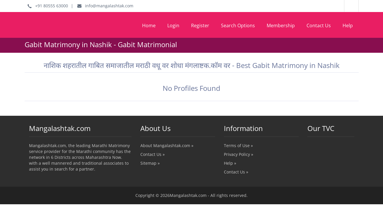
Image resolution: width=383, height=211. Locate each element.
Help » (230, 163)
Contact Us (319, 25)
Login (173, 25)
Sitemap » (150, 163)
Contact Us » (152, 154)
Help (348, 25)
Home (149, 25)
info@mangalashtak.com (105, 5)
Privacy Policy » (238, 154)
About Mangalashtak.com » (166, 145)
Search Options (238, 25)
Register (200, 25)
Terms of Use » (238, 145)
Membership (281, 25)
